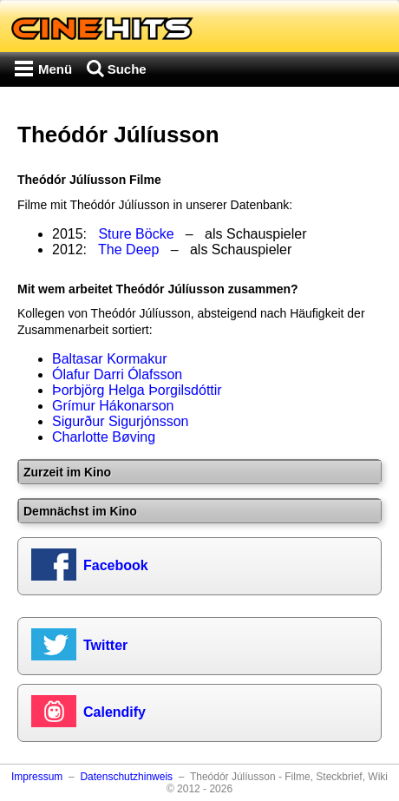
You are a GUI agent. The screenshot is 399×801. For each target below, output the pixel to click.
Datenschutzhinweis (126, 777)
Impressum (36, 777)
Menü (55, 69)
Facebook (115, 565)
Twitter (105, 645)
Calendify (114, 712)
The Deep (128, 249)
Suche (127, 69)
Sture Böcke (135, 234)
